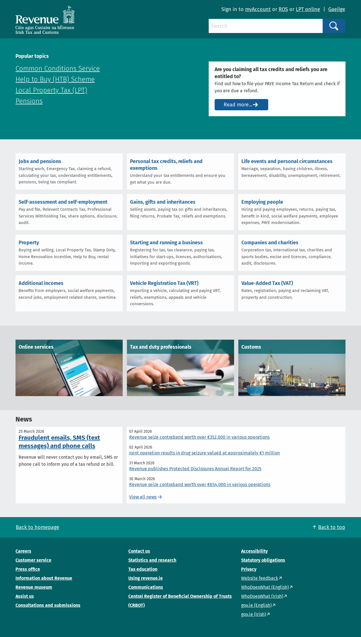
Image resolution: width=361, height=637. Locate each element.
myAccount (258, 9)
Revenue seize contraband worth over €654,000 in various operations (199, 484)
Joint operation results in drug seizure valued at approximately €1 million (204, 453)
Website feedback (259, 578)
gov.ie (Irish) (253, 614)
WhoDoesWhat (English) (265, 587)
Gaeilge (336, 9)
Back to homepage (37, 527)
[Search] (266, 26)
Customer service (33, 560)
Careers (23, 551)
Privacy (248, 569)
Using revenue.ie (145, 578)
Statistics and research (152, 560)
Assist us (25, 596)
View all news (143, 497)
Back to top (331, 527)
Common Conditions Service (58, 69)
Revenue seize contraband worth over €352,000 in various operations (199, 437)
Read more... (238, 105)
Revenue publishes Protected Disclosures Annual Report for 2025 (195, 468)
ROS (283, 9)
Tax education (142, 569)
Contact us (139, 551)
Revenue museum (34, 587)
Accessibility (254, 551)
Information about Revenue (44, 578)
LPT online (308, 9)
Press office (28, 569)
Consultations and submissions (48, 605)
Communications (145, 587)
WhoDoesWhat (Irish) (262, 596)
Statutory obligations (263, 560)
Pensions (29, 101)
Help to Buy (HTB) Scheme (55, 79)
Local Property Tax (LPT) (51, 90)
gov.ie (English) (256, 605)
